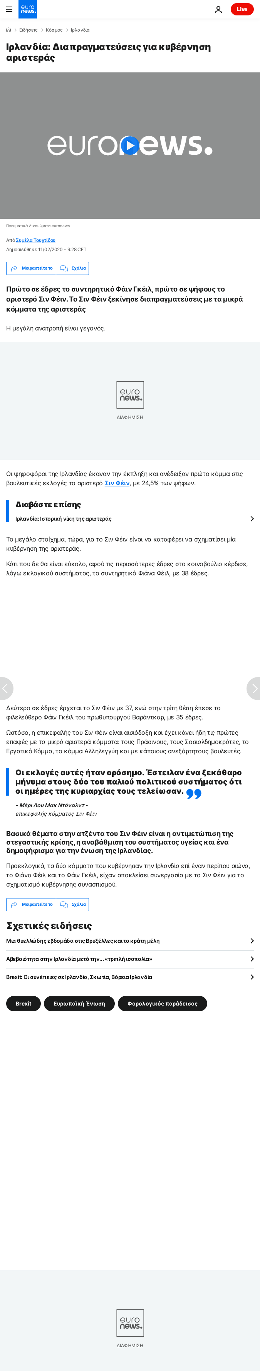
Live (242, 9)
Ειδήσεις (28, 30)
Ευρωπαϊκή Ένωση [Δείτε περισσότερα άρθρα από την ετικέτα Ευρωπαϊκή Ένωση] (79, 1003)
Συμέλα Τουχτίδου (35, 240)
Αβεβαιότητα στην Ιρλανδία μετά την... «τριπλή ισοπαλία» (79, 958)
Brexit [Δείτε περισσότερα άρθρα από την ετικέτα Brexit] (23, 1003)
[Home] (8, 29)
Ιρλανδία (80, 30)
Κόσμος (54, 30)
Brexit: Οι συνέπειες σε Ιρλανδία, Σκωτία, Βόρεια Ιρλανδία (79, 977)
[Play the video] (130, 145)
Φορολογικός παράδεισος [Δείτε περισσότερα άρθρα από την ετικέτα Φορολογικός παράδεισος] (162, 1003)
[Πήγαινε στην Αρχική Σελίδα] (27, 9)
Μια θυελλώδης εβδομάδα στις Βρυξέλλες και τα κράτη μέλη (83, 940)
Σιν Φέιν (117, 483)
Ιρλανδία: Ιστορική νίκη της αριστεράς (63, 518)
